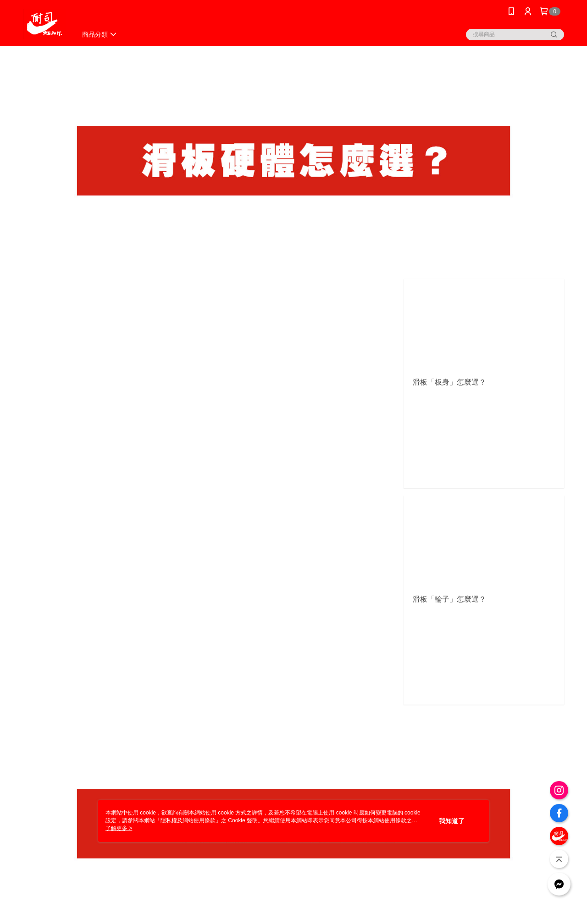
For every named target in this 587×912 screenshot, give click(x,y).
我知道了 (452, 821)
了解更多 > (118, 828)
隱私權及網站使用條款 (188, 820)
